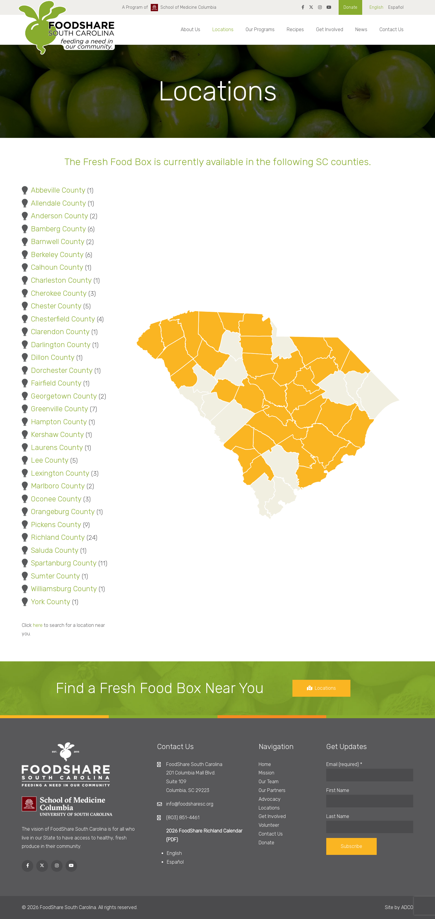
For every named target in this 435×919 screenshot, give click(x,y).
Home (265, 764)
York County (45, 602)
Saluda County (49, 550)
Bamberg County (53, 229)
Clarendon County (55, 332)
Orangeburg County (58, 511)
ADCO (407, 907)
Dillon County (47, 357)
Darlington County (55, 345)
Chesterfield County (58, 319)
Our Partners (272, 790)
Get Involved (329, 29)
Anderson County (54, 216)
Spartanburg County (59, 563)
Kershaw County (52, 434)
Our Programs (260, 29)
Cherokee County (54, 293)
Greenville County (54, 409)
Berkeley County (52, 254)
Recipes (295, 29)
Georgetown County (59, 396)
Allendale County (53, 203)
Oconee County (51, 499)
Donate (350, 7)
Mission (266, 773)
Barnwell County (52, 241)
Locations (223, 29)
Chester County (51, 306)
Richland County (53, 537)
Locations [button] (326, 688)
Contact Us (391, 29)
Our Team (269, 781)
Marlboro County (53, 486)
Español (396, 7)
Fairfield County (51, 383)
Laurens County (52, 447)
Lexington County (55, 473)
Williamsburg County (59, 589)
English (376, 7)
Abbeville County (53, 190)
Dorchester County (57, 370)
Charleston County (56, 280)
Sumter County (50, 576)
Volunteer (269, 825)
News (361, 29)
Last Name (337, 816)
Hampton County (54, 422)
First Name (337, 790)
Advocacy (270, 799)
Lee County (44, 460)
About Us (190, 29)
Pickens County (51, 524)
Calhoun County (52, 267)
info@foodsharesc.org (189, 804)
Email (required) (344, 764)
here (33, 625)
